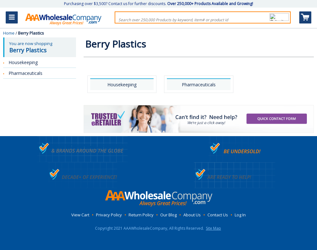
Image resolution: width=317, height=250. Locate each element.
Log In (240, 215)
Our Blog (168, 215)
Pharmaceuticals (199, 85)
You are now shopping (40, 47)
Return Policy (141, 215)
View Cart (80, 215)
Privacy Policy (109, 215)
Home (9, 33)
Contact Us (217, 215)
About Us (192, 215)
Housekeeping (121, 85)
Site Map (213, 228)
